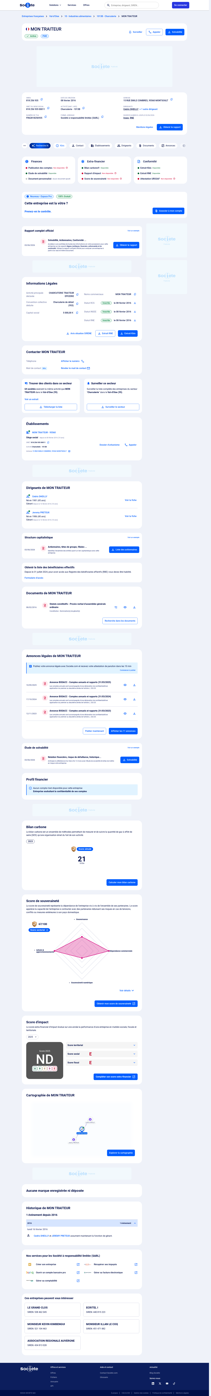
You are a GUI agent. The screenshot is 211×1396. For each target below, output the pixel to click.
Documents (146, 145)
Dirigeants (124, 145)
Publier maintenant (94, 731)
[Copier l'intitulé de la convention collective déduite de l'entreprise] (77, 304)
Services (72, 5)
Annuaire (54, 1382)
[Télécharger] (134, 607)
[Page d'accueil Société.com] (27, 5)
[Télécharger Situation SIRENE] (135, 311)
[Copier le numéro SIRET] (48, 108)
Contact (77, 145)
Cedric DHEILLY (41, 1236)
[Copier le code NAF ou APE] (83, 108)
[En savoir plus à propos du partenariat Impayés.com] (136, 1264)
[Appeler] (154, 32)
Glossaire (104, 1377)
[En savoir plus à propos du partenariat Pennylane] (136, 1272)
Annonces (168, 145)
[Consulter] (125, 607)
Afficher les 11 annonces (123, 731)
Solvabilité (175, 32)
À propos (114, 1393)
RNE (132, 118)
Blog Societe (155, 1373)
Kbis (60, 145)
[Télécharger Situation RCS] (135, 303)
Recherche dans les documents (120, 621)
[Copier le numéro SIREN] (41, 99)
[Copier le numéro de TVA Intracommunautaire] (45, 117)
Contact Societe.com (109, 1373)
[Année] (32, 1037)
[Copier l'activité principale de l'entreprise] (77, 294)
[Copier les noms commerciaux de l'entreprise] (135, 294)
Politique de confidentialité (162, 1393)
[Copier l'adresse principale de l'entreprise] (171, 99)
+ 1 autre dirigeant (148, 109)
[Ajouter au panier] (126, 245)
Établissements (100, 145)
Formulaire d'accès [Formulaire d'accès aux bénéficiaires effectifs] (34, 578)
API (51, 1386)
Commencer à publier (127, 670)
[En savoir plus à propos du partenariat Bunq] (78, 1272)
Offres (86, 5)
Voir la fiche (131, 500)
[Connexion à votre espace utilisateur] (180, 5)
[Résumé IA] (116, 607)
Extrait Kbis (127, 333)
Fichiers (53, 1377)
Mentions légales (144, 127)
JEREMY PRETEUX (61, 1236)
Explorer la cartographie (121, 1153)
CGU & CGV (126, 1393)
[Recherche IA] (40, 145)
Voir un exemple (133, 231)
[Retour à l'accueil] (29, 1369)
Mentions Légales (182, 1393)
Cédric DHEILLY (130, 109)
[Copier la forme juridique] (102, 117)
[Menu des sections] (24, 145)
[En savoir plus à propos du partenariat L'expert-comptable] (78, 1280)
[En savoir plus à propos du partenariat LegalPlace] (78, 1264)
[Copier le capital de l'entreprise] (77, 313)
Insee (126, 118)
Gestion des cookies (141, 1393)
